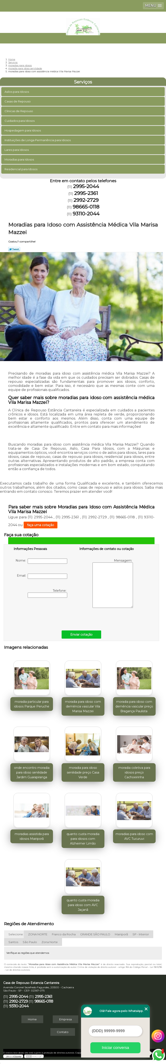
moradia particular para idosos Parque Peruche (31, 704)
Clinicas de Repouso (19, 111)
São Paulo (30, 942)
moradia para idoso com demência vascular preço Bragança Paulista (134, 706)
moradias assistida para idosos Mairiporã (32, 836)
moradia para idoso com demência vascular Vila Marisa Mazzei (83, 706)
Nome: (41, 561)
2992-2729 (86, 200)
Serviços (83, 82)
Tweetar (14, 249)
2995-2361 (86, 193)
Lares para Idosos (17, 149)
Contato (63, 1032)
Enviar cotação (81, 634)
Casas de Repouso (18, 101)
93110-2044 (86, 214)
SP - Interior (140, 934)
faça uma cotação (40, 525)
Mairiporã (121, 934)
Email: (42, 576)
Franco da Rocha (64, 934)
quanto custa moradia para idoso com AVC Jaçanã (83, 905)
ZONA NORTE (37, 934)
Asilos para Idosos (17, 91)
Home (32, 1019)
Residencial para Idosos (21, 169)
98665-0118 (86, 207)
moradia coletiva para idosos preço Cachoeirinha (134, 772)
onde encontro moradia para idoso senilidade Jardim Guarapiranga (31, 772)
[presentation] (41, 613)
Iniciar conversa (115, 1047)
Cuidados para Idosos (20, 120)
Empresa (65, 1019)
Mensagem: (113, 583)
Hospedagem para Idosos (23, 130)
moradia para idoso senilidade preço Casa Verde (83, 772)
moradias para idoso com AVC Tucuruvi (134, 836)
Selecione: (16, 934)
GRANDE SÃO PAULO (95, 934)
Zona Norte (50, 942)
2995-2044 (86, 186)
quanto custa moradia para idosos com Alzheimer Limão (83, 838)
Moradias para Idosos (20, 159)
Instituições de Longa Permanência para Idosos (38, 140)
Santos (13, 942)
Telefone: (47, 593)
